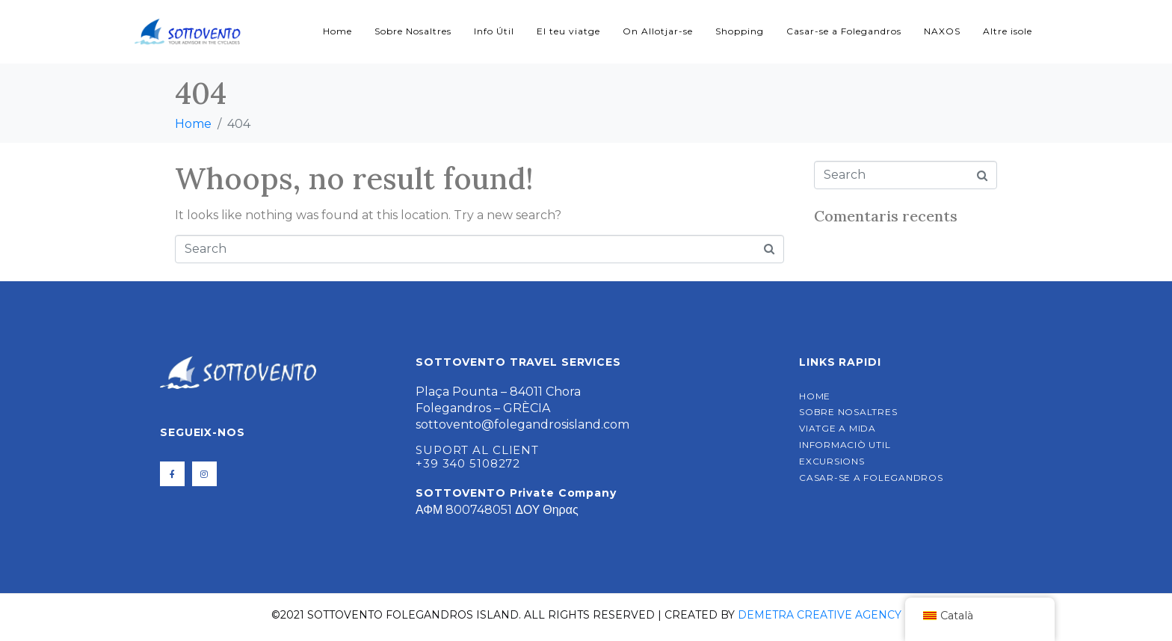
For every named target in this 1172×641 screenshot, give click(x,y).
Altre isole (1007, 31)
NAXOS (942, 31)
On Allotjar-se (658, 31)
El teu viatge (568, 31)
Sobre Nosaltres (412, 31)
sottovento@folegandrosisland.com (522, 424)
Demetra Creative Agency (819, 615)
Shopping (739, 31)
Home (337, 31)
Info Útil (494, 31)
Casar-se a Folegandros (843, 31)
